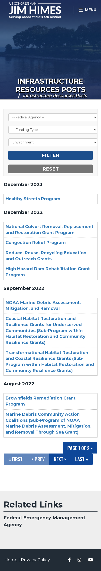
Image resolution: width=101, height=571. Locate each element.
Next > (60, 459)
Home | (13, 559)
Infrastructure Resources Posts (50, 85)
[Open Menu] (87, 10)
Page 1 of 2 (80, 447)
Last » (81, 459)
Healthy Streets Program (33, 198)
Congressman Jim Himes (41, 10)
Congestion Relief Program (36, 242)
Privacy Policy (35, 559)
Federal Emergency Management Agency (44, 521)
